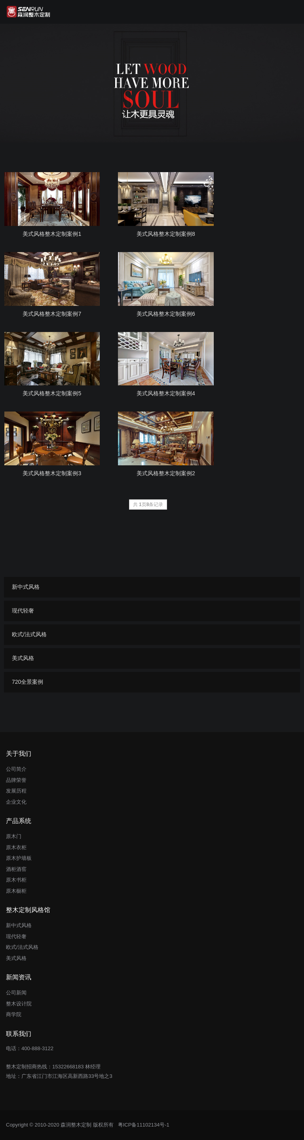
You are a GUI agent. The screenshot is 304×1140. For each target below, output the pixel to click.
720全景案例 (27, 682)
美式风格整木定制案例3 (52, 473)
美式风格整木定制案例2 (166, 473)
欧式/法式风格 (29, 634)
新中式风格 (26, 587)
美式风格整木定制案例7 (52, 314)
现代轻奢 (23, 610)
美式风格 (23, 658)
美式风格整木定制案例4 (166, 393)
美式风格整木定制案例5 (52, 393)
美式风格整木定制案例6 (166, 314)
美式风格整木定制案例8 (166, 234)
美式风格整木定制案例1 (52, 234)
